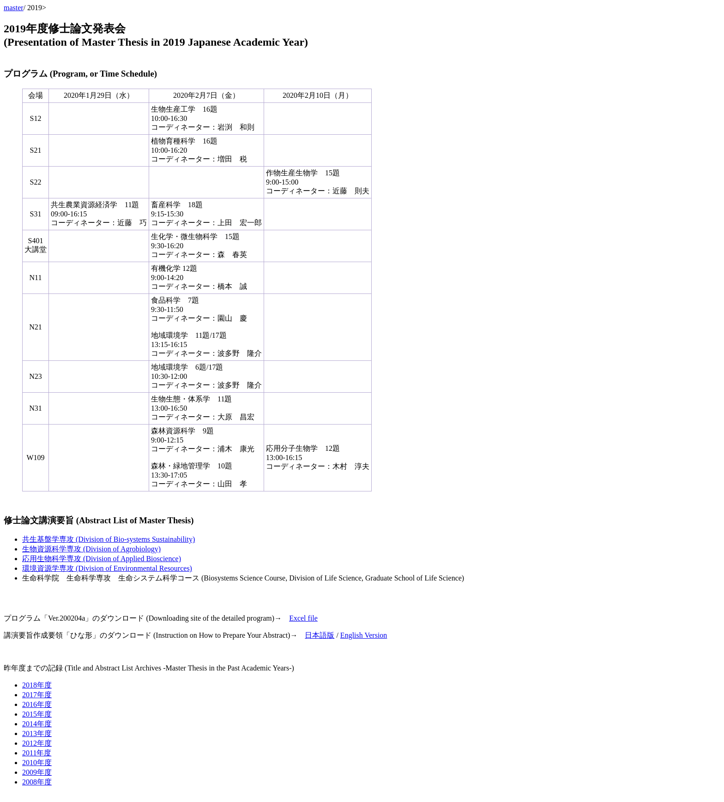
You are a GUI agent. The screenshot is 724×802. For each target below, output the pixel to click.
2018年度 (37, 685)
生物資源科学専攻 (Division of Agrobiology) (91, 549)
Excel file (303, 618)
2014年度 (37, 724)
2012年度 (37, 743)
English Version (363, 635)
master (14, 8)
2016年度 (37, 704)
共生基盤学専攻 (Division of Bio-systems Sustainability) (108, 539)
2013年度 (37, 733)
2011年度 (36, 753)
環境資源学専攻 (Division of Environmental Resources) (107, 568)
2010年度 (37, 762)
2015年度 (37, 714)
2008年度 (37, 782)
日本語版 (319, 635)
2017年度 (37, 695)
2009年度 (37, 772)
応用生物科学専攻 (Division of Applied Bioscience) (101, 559)
